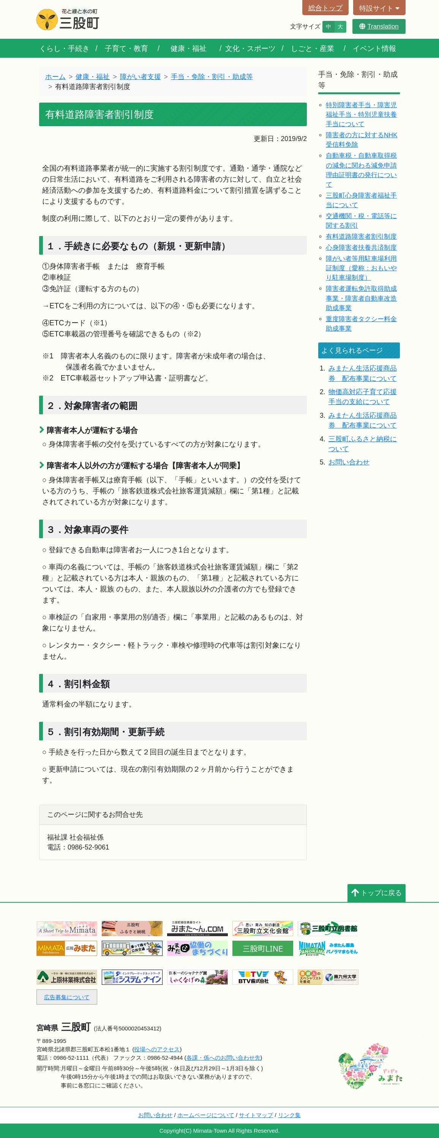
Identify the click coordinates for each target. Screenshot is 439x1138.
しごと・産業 (312, 48)
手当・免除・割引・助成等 (212, 77)
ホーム (55, 77)
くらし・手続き (64, 48)
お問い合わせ (349, 462)
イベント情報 (374, 48)
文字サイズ (305, 26)
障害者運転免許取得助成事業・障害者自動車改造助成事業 (361, 298)
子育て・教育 (126, 48)
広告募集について (67, 997)
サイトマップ (256, 1115)
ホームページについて (205, 1115)
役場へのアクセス (157, 1049)
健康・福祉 (189, 48)
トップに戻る (376, 893)
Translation (378, 26)
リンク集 (289, 1115)
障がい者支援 (140, 77)
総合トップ (325, 8)
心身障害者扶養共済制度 (361, 247)
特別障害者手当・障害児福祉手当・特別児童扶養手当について (361, 114)
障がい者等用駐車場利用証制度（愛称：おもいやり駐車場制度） (361, 268)
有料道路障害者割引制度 (361, 236)
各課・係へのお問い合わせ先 (223, 1057)
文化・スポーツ (250, 48)
